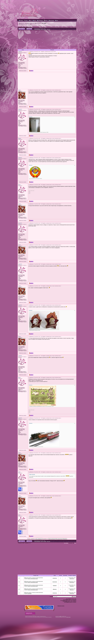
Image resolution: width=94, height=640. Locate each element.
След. (31, 24)
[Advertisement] (47, 40)
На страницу (21, 24)
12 (24, 485)
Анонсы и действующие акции (33, 578)
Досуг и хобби (43, 29)
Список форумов (37, 29)
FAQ (30, 20)
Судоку (26, 20)
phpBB (60, 616)
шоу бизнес (29, 593)
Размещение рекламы (60, 605)
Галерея (21, 20)
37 (24, 151)
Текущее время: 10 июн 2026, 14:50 (39, 28)
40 (24, 103)
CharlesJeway (54, 581)
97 (24, 198)
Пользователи (40, 20)
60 (24, 152)
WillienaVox (55, 589)
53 (24, 67)
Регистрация (51, 20)
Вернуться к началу (22, 70)
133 (25, 68)
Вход (56, 20)
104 (25, 104)
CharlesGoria (55, 578)
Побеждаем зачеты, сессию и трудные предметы (33, 577)
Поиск (34, 20)
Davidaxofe (55, 585)
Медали (46, 20)
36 (28, 24)
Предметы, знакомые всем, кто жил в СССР (30, 23)
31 (24, 390)
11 (24, 486)
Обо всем (48, 29)
